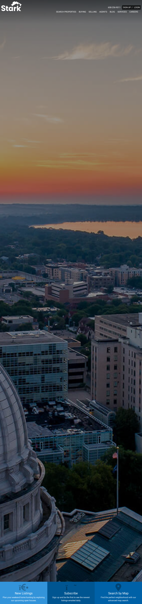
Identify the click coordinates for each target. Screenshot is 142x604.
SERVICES (122, 12)
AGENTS (103, 12)
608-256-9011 (114, 7)
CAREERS (133, 12)
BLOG (112, 12)
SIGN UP (127, 7)
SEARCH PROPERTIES (66, 12)
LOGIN (137, 7)
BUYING (82, 12)
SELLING (93, 12)
